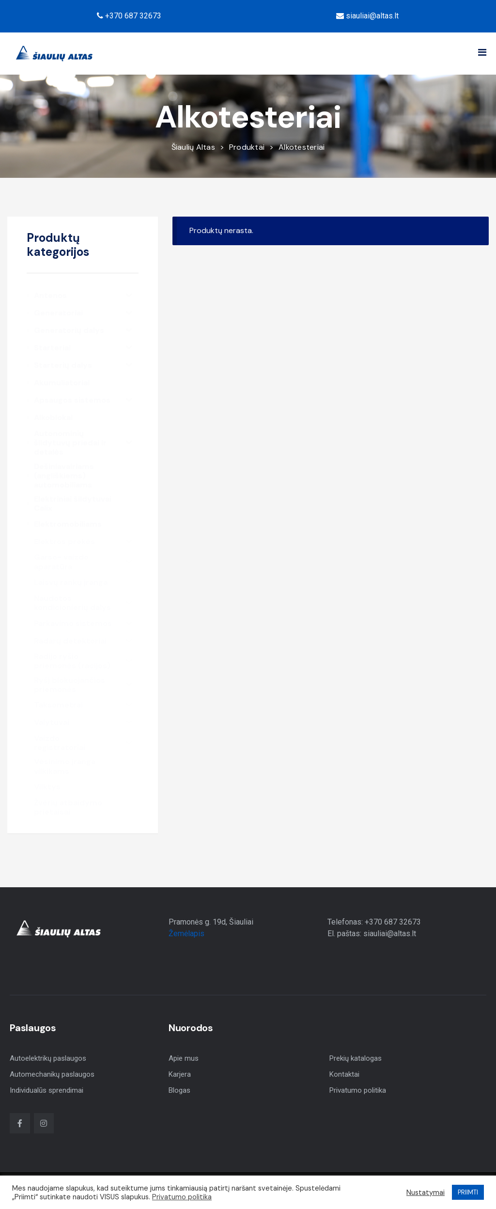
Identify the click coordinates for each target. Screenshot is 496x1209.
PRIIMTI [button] (468, 1192)
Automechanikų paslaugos (52, 1074)
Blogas (179, 1090)
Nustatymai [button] (425, 1192)
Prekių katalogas (355, 1058)
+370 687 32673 (129, 15)
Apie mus (184, 1058)
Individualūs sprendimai (46, 1090)
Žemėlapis (186, 933)
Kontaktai (344, 1074)
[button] (482, 52)
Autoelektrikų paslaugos (48, 1058)
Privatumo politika (357, 1090)
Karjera (180, 1074)
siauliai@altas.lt (367, 15)
